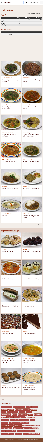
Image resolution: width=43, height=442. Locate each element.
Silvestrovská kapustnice (10, 161)
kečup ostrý (22, 412)
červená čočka (20, 431)
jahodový (9, 412)
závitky (3, 431)
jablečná (3, 412)
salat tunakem (5, 422)
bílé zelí (35, 407)
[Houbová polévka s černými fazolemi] (11, 68)
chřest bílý (11, 409)
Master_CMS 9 (30, 439)
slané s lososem (13, 422)
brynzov (22, 406)
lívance (14, 414)
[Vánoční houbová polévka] (32, 149)
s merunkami (24, 420)
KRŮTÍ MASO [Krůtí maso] (26, 132)
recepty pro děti (5, 420)
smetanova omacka (7, 425)
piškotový (28, 417)
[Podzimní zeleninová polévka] (32, 348)
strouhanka (18, 425)
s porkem (32, 420)
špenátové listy (18, 433)
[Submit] (41, 2)
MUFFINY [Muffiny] (4, 385)
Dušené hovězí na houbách (10, 188)
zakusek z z (35, 428)
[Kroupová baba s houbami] (32, 177)
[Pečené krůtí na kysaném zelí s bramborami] (32, 122)
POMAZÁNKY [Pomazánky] (5, 304)
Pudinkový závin (7, 251)
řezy (33, 431)
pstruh (33, 417)
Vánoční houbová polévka (31, 161)
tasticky (29, 425)
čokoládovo (27, 431)
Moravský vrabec (28, 306)
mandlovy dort (22, 414)
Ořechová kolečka (7, 333)
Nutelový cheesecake (29, 333)
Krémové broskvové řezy (31, 279)
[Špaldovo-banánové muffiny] (11, 376)
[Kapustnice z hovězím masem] (32, 95)
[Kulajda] (11, 204)
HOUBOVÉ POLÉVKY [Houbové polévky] (7, 77)
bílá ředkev (28, 406)
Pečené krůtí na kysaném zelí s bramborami (31, 135)
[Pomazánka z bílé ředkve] (11, 294)
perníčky (9, 417)
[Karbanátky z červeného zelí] (32, 240)
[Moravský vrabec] (32, 294)
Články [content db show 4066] (2, 399)
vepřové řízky (27, 428)
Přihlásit (36, 439)
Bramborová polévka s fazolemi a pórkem (30, 388)
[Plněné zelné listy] (11, 267)
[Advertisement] (21, 49)
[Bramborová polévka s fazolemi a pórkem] (32, 376)
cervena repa (4, 409)
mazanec (30, 414)
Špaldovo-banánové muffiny (11, 387)
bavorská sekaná (6, 407)
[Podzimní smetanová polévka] (11, 348)
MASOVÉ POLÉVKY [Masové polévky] (27, 104)
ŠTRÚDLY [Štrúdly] (4, 249)
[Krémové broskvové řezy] (32, 267)
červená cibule (11, 431)
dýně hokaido (34, 409)
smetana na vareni (23, 422)
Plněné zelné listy (7, 279)
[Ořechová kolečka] (11, 321)
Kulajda (4, 215)
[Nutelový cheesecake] (32, 321)
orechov (3, 417)
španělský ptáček (5, 433)
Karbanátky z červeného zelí (32, 251)
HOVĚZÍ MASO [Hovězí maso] (26, 77)
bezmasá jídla (16, 406)
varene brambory (7, 428)
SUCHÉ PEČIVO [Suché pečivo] (5, 331)
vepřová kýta (17, 428)
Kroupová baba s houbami (31, 188)
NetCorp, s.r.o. (15, 439)
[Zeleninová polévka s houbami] (11, 122)
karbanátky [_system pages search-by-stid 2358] (15, 412)
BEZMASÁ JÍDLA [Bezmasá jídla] (27, 186)
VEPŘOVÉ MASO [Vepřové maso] (26, 213)
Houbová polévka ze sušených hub (8, 108)
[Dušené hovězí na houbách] (11, 177)
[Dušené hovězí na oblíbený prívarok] (32, 68)
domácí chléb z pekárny (22, 409)
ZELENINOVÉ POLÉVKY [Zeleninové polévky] (7, 132)
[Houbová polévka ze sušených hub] (11, 95)
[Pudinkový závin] (11, 240)
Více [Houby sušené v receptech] (39, 224)
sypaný (24, 425)
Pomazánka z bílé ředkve (10, 306)
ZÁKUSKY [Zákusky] (25, 276)
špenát (12, 433)
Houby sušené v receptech (34, 13)
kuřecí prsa (28, 412)
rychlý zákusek (14, 420)
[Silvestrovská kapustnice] (11, 149)
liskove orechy (6, 414)
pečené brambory (19, 417)
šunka (25, 433)
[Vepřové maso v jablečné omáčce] (32, 204)
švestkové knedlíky (33, 433)
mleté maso (37, 414)
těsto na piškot (36, 425)
